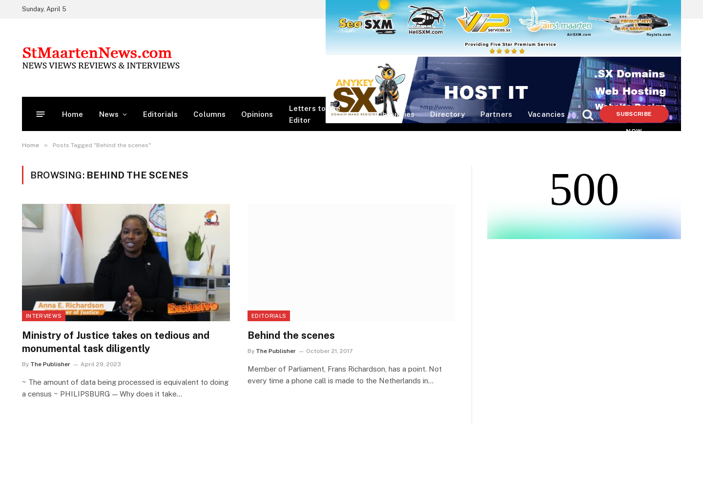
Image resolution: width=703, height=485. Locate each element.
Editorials (160, 114)
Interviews (44, 316)
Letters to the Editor (314, 114)
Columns (209, 114)
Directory (447, 114)
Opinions (257, 114)
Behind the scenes (291, 335)
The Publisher (50, 364)
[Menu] (41, 114)
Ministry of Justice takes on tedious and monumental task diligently (115, 342)
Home (72, 114)
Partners (496, 114)
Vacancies (546, 114)
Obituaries (395, 114)
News (109, 114)
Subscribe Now (634, 116)
